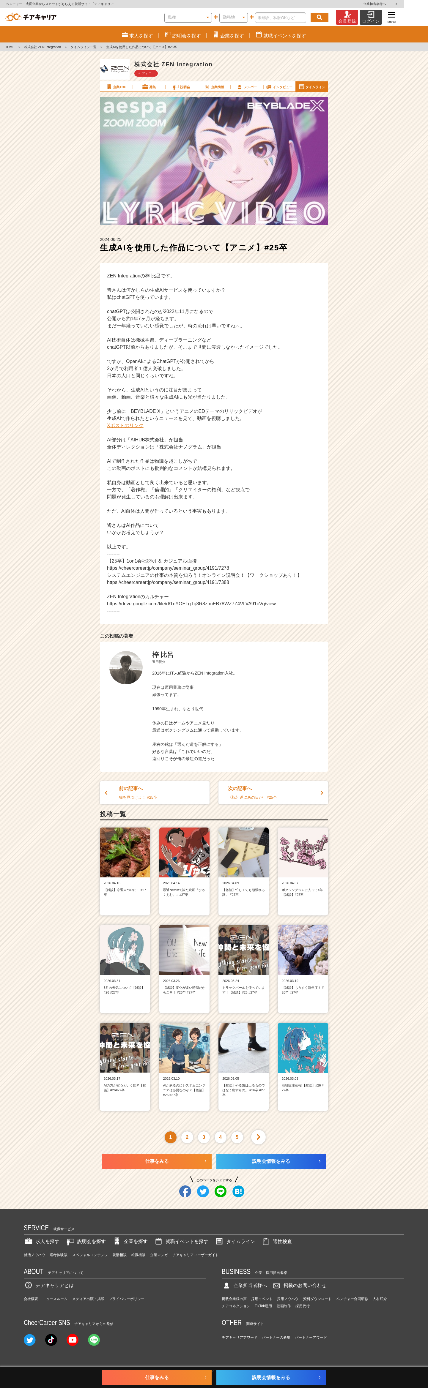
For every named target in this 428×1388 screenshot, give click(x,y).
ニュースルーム (55, 1299)
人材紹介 (380, 1299)
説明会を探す (85, 1241)
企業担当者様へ (404, 4)
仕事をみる (157, 1161)
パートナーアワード (311, 1337)
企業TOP (116, 86)
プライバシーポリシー (126, 1299)
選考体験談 (58, 1255)
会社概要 (31, 1299)
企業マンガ (159, 1255)
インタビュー (279, 86)
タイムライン (311, 86)
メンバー (246, 86)
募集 (148, 86)
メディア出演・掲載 (88, 1299)
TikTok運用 (263, 1306)
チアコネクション (236, 1306)
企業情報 (213, 86)
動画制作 (284, 1306)
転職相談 (138, 1255)
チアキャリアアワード (239, 1337)
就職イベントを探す (181, 1241)
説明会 (181, 86)
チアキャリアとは (49, 1285)
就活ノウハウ (34, 1255)
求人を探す (41, 1241)
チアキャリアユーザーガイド (195, 1255)
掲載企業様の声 (234, 1299)
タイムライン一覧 (83, 47)
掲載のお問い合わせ (299, 1285)
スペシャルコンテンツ (90, 1255)
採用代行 (302, 1306)
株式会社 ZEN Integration (42, 47)
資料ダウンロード (317, 1299)
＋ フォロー (146, 73)
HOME (10, 47)
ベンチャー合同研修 (352, 1299)
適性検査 (276, 1241)
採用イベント (262, 1299)
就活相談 (119, 1255)
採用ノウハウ (287, 1299)
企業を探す (130, 1241)
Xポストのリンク (125, 425)
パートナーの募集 (276, 1337)
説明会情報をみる (271, 1161)
